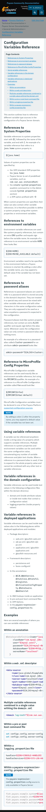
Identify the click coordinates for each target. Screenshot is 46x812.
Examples (11, 84)
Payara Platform (16, 20)
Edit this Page (38, 20)
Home (4, 20)
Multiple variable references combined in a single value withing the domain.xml (25, 94)
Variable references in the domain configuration (21, 74)
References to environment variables (22, 61)
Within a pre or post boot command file (24, 99)
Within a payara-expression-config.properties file (20, 106)
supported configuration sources (18, 408)
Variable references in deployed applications (20, 80)
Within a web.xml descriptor (20, 90)
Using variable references (17, 70)
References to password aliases (20, 64)
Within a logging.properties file (21, 102)
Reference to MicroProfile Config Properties (24, 67)
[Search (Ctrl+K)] (34, 12)
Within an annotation (18, 87)
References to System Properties (20, 58)
